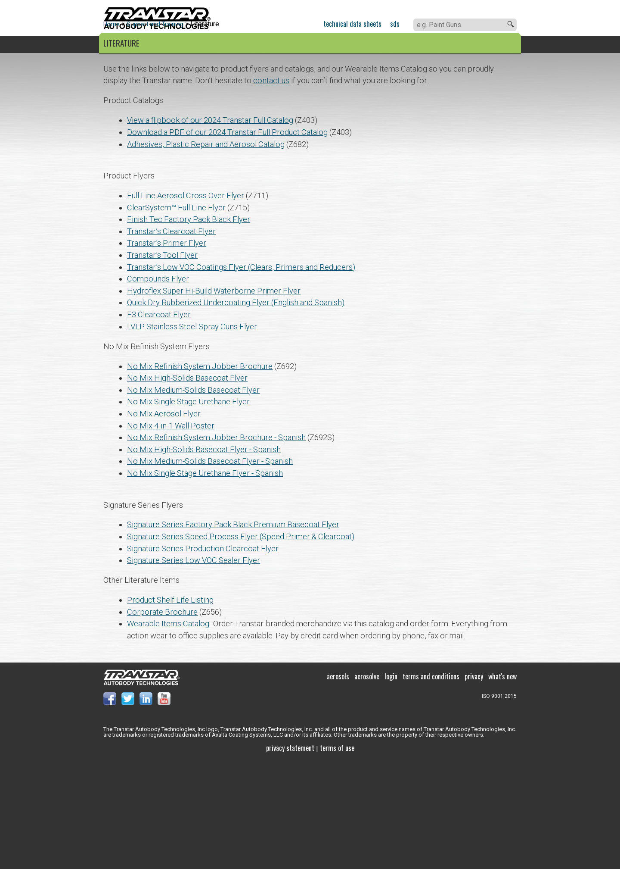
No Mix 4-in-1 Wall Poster (170, 533)
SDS (395, 23)
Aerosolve (366, 784)
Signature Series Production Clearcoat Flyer (203, 656)
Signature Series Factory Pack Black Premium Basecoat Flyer (233, 632)
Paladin (503, 44)
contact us (271, 188)
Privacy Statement (290, 855)
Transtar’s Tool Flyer (162, 362)
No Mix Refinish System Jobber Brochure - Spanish (216, 545)
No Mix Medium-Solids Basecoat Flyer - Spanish (210, 568)
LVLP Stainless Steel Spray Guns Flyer (192, 434)
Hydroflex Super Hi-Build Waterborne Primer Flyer (214, 398)
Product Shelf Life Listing (170, 707)
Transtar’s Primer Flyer (166, 350)
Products (121, 44)
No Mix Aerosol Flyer (164, 521)
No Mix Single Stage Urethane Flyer (188, 509)
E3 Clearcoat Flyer (159, 422)
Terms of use (337, 855)
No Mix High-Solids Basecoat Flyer (187, 485)
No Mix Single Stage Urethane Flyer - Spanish (205, 580)
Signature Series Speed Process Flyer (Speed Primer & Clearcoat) (240, 644)
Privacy (474, 784)
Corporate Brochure (162, 719)
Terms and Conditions (431, 784)
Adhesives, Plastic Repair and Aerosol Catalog (206, 251)
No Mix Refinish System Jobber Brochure (200, 473)
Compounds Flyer (158, 386)
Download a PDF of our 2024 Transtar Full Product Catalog (227, 239)
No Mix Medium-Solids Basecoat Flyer (193, 497)
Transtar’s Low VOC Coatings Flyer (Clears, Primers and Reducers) (241, 374)
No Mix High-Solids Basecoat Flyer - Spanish (204, 557)
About (382, 44)
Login (390, 784)
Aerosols (338, 784)
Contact (442, 44)
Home (111, 131)
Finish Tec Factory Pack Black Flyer (188, 326)
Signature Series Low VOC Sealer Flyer (193, 667)
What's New (502, 784)
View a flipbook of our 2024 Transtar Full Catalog (210, 227)
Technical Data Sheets (352, 23)
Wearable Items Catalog (168, 731)
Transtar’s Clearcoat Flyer (171, 339)
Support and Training (299, 44)
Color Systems (199, 44)
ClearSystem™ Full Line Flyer (176, 315)
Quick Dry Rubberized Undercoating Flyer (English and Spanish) (235, 410)
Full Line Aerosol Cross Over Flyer (185, 303)
